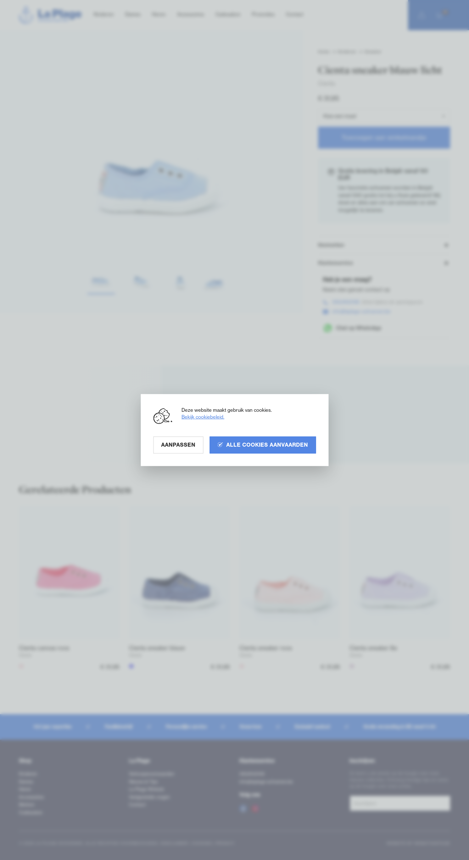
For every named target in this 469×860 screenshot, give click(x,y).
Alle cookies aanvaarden (262, 445)
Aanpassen (178, 445)
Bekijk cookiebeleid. (202, 417)
